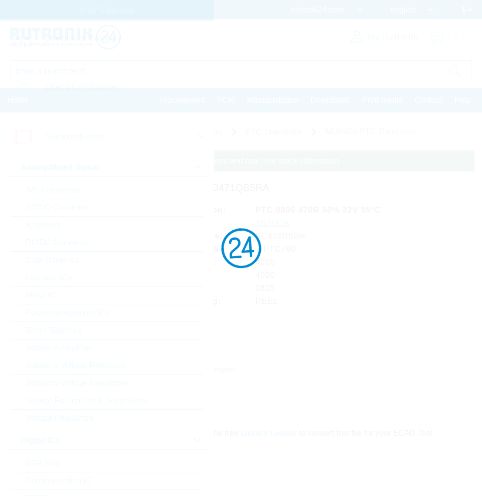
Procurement (182, 100)
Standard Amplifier (58, 348)
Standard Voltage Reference (76, 365)
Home (18, 100)
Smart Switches (53, 330)
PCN (225, 100)
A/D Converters (53, 190)
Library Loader (269, 433)
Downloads (330, 100)
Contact (428, 100)
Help (462, 100)
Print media (382, 100)
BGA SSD (43, 463)
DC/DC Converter (57, 242)
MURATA (273, 223)
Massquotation (272, 100)
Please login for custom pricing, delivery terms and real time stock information (202, 160)
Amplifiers (43, 225)
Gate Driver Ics (52, 260)
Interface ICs (48, 277)
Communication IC (59, 480)
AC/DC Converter (57, 207)
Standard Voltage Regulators (77, 383)
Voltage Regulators (59, 418)
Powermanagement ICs (67, 312)
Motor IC (41, 295)
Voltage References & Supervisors (87, 400)
